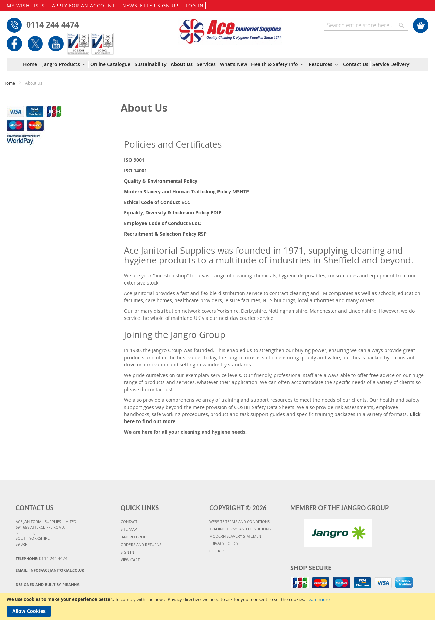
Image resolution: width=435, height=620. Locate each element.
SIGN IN (127, 552)
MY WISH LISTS (26, 5)
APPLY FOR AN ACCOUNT (83, 5)
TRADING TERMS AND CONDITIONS (240, 528)
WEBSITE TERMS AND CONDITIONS (239, 521)
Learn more (318, 599)
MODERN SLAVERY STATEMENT (236, 536)
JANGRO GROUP (135, 536)
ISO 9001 (134, 160)
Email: (50, 570)
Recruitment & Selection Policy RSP (165, 233)
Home (9, 83)
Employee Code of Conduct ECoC (162, 223)
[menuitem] (31, 64)
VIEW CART (130, 559)
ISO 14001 (135, 170)
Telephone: (41, 558)
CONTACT (129, 521)
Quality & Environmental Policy (160, 181)
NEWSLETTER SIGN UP (150, 5)
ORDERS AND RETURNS (141, 544)
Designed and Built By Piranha (48, 584)
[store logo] (230, 28)
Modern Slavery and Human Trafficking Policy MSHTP (186, 191)
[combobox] (366, 25)
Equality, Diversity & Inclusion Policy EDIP (173, 212)
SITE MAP (129, 529)
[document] (217, 607)
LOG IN (195, 5)
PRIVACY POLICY (223, 543)
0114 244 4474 (52, 24)
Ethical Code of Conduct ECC (157, 202)
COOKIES (217, 550)
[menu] (217, 65)
